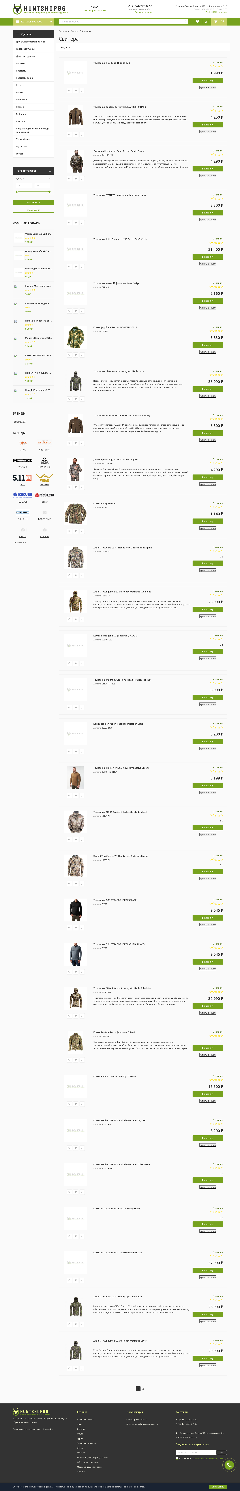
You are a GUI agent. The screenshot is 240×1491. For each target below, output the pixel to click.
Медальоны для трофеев (89, 1469)
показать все (19, 421)
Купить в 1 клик (208, 87)
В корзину (208, 80)
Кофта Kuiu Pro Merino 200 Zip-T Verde (114, 1078)
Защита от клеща (85, 1422)
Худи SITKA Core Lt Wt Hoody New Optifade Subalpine (122, 548)
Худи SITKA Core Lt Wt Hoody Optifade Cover (117, 1299)
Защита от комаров (87, 1446)
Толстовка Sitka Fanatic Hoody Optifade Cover (119, 372)
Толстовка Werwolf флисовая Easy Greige (116, 283)
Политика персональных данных (27, 1432)
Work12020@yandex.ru (216, 12)
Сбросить (33, 210)
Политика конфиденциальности (142, 1427)
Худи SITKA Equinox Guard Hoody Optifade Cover (119, 1343)
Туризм (80, 1441)
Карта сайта (48, 1432)
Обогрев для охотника (88, 1465)
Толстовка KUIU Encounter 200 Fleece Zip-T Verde (120, 239)
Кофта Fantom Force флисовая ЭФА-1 (114, 1034)
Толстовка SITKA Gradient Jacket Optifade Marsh (120, 813)
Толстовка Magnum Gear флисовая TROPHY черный (122, 681)
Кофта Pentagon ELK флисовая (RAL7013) (115, 637)
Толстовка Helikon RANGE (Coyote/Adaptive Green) (121, 769)
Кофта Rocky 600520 (104, 504)
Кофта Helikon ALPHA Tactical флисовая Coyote (119, 1122)
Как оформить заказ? (95, 10)
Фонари (81, 1455)
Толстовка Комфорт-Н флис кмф (111, 62)
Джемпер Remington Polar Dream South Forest (119, 151)
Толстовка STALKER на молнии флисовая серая (119, 195)
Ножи (79, 1427)
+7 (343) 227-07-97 (140, 6)
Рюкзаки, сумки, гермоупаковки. (93, 1460)
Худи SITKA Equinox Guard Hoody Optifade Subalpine (122, 592)
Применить (33, 202)
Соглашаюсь (218, 1486)
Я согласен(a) (200, 1461)
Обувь (80, 1436)
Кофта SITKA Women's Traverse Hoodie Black (117, 1255)
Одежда (74, 31)
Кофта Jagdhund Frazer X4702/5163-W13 (115, 327)
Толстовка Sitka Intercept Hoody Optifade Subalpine (122, 990)
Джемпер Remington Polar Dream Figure (115, 460)
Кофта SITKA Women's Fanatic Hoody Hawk (116, 1211)
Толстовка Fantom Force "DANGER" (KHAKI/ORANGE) (121, 416)
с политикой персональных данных (208, 1461)
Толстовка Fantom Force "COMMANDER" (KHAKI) (119, 107)
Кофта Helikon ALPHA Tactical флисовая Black (118, 725)
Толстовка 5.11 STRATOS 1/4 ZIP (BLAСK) (115, 902)
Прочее (81, 1474)
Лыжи (80, 1450)
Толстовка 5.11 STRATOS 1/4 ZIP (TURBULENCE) (118, 946)
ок (221, 1455)
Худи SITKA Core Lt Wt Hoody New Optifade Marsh (120, 857)
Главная (63, 31)
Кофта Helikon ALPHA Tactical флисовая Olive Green (121, 1167)
